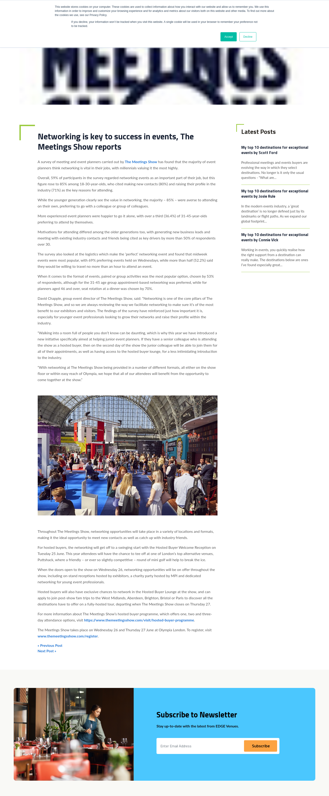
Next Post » (47, 651)
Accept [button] (228, 36)
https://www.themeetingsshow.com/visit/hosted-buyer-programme (139, 620)
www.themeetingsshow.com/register (68, 636)
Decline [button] (247, 36)
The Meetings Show (141, 161)
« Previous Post (50, 645)
